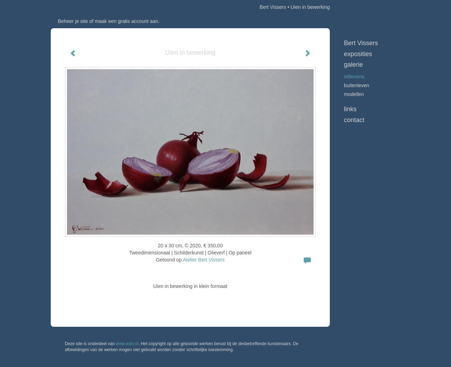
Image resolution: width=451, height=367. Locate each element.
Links (350, 109)
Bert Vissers (273, 7)
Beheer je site (73, 21)
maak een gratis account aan (126, 21)
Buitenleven (356, 85)
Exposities (358, 54)
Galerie (353, 64)
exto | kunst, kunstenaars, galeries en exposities (71, 7)
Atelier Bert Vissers (204, 260)
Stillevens (354, 76)
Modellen (354, 94)
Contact (354, 120)
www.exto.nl (127, 343)
